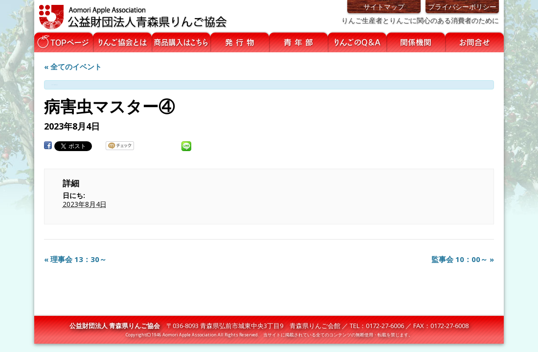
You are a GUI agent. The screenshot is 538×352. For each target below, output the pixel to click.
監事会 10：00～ (462, 259)
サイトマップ (383, 6)
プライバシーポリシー (462, 6)
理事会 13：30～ (75, 259)
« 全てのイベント (73, 66)
